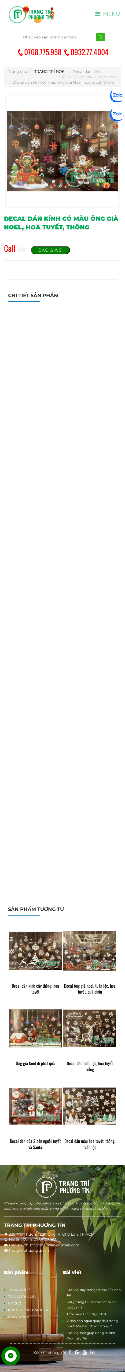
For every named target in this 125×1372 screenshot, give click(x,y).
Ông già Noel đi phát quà (35, 1063)
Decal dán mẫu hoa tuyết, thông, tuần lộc (89, 1144)
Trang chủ (17, 71)
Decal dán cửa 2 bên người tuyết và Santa (35, 1144)
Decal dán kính (87, 71)
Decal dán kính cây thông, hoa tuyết (35, 989)
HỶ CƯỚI (15, 1303)
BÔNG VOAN (18, 1317)
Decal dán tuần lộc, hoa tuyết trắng (90, 1066)
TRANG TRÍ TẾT (20, 1290)
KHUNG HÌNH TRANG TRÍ (29, 1310)
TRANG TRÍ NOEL (50, 71)
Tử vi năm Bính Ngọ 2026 (87, 1314)
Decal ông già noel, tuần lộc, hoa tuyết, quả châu (90, 989)
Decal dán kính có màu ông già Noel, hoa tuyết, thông (64, 82)
